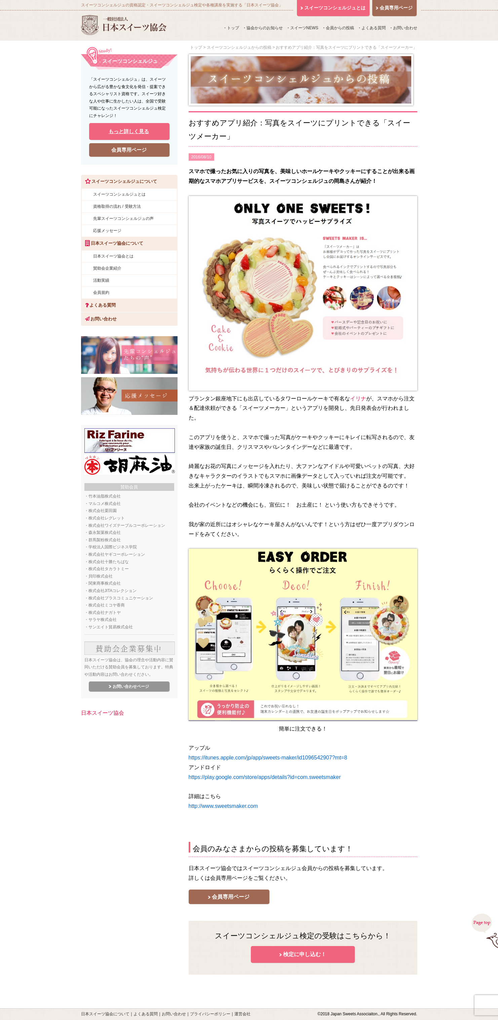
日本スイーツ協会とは (113, 256)
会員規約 (101, 292)
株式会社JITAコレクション (112, 590)
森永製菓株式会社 (104, 532)
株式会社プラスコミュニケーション (120, 598)
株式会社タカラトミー (108, 568)
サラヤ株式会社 (102, 619)
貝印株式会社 (100, 576)
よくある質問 (373, 28)
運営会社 (242, 1014)
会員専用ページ (231, 897)
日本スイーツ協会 (102, 713)
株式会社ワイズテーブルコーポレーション (126, 525)
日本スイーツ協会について (105, 1014)
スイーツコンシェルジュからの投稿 (239, 47)
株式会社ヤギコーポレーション (116, 554)
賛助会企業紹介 (107, 268)
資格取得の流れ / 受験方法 (117, 206)
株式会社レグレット (106, 518)
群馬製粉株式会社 (104, 540)
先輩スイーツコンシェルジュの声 (123, 218)
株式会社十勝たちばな (108, 561)
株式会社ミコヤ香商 (106, 605)
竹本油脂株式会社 (104, 496)
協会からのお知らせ (264, 28)
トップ (233, 28)
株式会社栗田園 (102, 510)
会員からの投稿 (340, 28)
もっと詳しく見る (129, 131)
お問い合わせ (405, 28)
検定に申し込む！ (304, 954)
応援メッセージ (107, 230)
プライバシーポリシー (210, 1014)
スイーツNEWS (304, 28)
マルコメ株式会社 (104, 503)
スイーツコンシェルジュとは (119, 194)
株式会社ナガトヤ (104, 612)
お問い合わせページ (131, 686)
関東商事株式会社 (104, 583)
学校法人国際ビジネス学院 (112, 547)
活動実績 (101, 280)
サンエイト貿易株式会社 (110, 627)
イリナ (358, 398)
